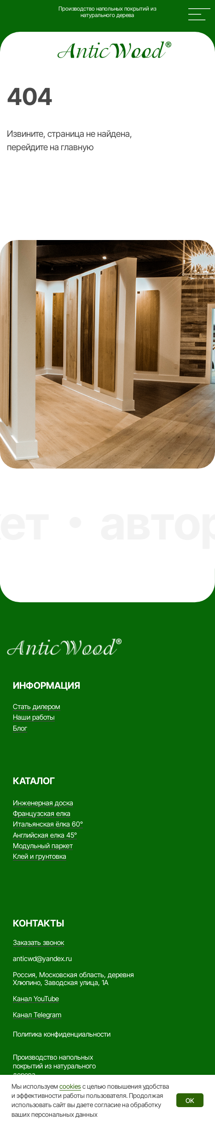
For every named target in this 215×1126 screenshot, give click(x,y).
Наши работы (34, 717)
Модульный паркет (43, 846)
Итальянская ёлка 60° (48, 824)
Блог (20, 728)
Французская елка (41, 813)
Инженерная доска (43, 803)
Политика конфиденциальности (61, 1034)
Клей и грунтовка (39, 856)
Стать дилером (36, 707)
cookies (70, 1086)
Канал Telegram (37, 1015)
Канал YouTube (36, 999)
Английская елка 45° (45, 835)
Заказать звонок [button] (38, 942)
